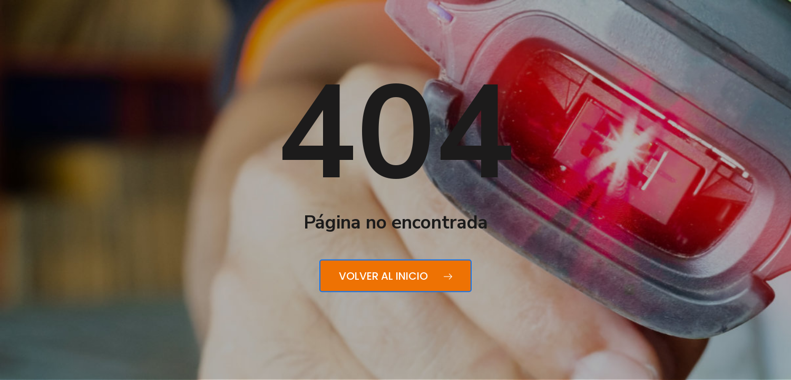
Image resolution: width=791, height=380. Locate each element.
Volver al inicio (395, 276)
